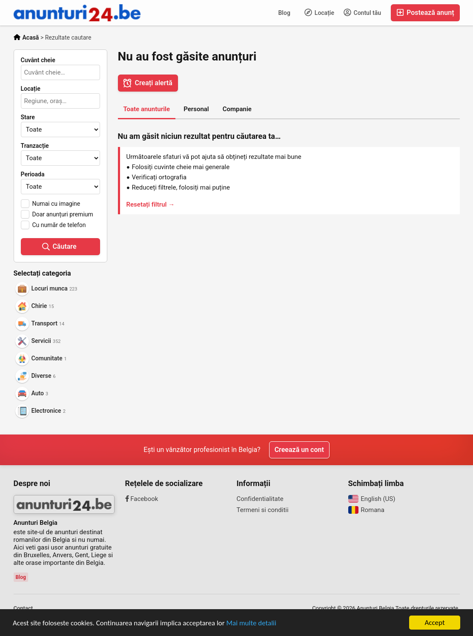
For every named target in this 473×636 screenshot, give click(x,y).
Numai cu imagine (56, 203)
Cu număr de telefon (59, 225)
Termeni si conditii (263, 510)
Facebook (141, 499)
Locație (319, 12)
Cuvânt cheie (38, 60)
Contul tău (362, 12)
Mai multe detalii (251, 623)
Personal (196, 109)
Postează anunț (425, 13)
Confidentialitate (260, 499)
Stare (28, 117)
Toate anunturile (146, 109)
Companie (237, 109)
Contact (23, 608)
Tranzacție (35, 145)
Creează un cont (299, 450)
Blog (284, 12)
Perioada (33, 174)
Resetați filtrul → (150, 204)
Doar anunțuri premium (62, 214)
